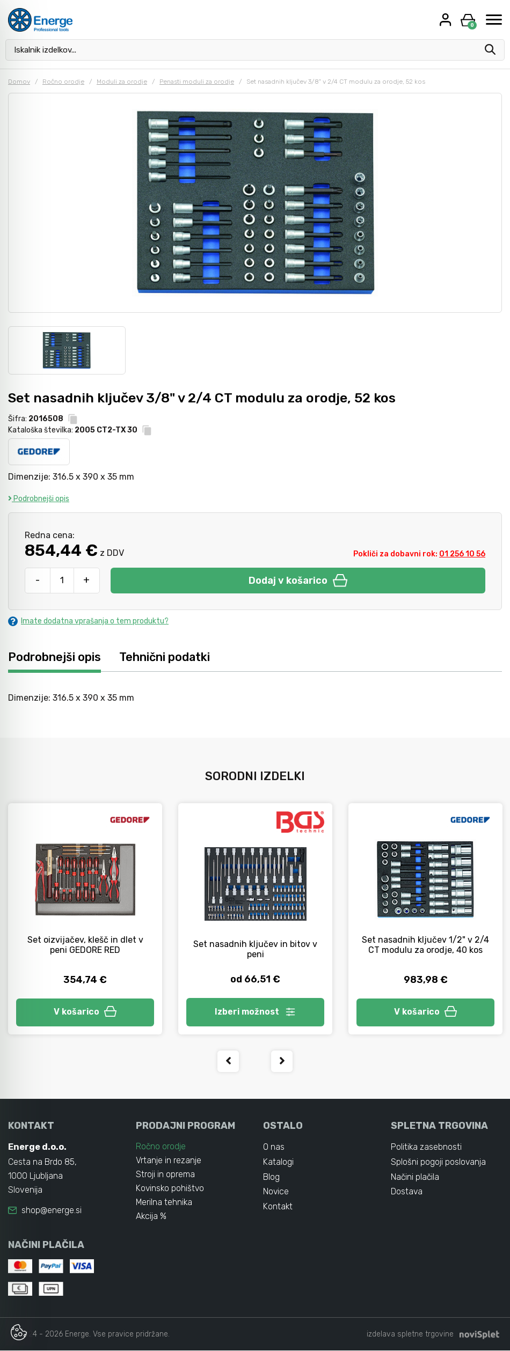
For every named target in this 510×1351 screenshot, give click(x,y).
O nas (274, 1147)
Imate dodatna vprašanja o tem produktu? (88, 621)
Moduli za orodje (122, 81)
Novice (276, 1192)
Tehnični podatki (165, 657)
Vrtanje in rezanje (168, 1161)
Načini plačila (415, 1177)
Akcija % (151, 1217)
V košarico (85, 1012)
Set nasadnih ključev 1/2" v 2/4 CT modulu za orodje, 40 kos (425, 945)
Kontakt (278, 1207)
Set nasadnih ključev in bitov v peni (255, 949)
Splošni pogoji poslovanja (438, 1162)
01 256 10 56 (462, 554)
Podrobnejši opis (38, 498)
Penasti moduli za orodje (196, 81)
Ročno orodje (63, 81)
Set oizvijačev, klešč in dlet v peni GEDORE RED (85, 945)
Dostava (407, 1192)
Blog (271, 1177)
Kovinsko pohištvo (171, 1189)
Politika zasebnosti (426, 1147)
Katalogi (278, 1162)
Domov (19, 81)
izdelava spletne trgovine (410, 1334)
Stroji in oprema (165, 1175)
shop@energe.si (51, 1211)
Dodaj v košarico (298, 580)
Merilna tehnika (164, 1203)
